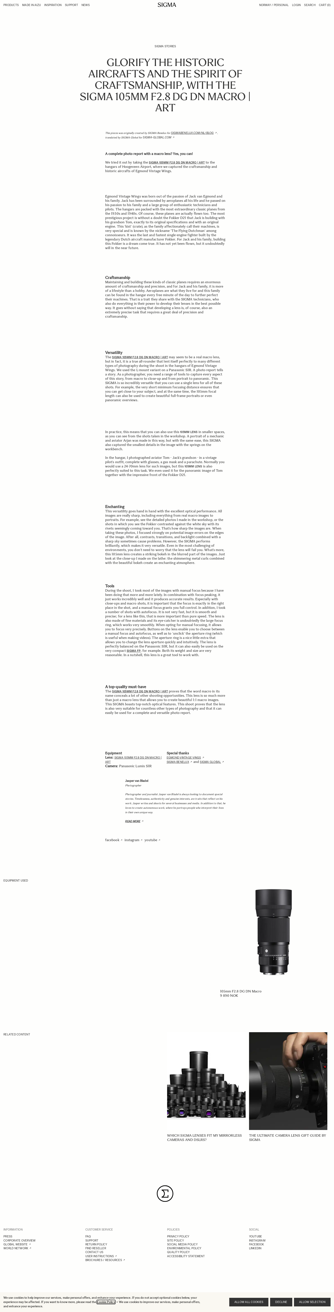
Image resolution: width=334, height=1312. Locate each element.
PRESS (7, 1236)
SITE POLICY (175, 1240)
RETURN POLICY (96, 1244)
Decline (281, 1302)
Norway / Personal (274, 5)
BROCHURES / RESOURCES (103, 1260)
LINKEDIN (255, 1248)
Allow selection (312, 1302)
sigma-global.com (157, 137)
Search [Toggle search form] (310, 5)
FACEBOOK (256, 1244)
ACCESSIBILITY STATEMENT (186, 1256)
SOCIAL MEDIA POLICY (182, 1244)
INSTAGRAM (257, 1240)
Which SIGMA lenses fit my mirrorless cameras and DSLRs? (204, 1137)
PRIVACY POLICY (178, 1236)
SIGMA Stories (165, 46)
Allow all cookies (248, 1302)
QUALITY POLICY (178, 1252)
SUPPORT (92, 1240)
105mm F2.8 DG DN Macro (241, 991)
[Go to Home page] (167, 5)
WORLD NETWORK (15, 1248)
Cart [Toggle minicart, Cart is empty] (325, 5)
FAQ (88, 1236)
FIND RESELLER (95, 1248)
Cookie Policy (106, 1302)
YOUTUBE (255, 1236)
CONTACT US (94, 1252)
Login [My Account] (296, 5)
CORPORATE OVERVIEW (19, 1240)
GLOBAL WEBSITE (15, 1244)
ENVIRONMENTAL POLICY (184, 1248)
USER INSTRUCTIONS (99, 1256)
